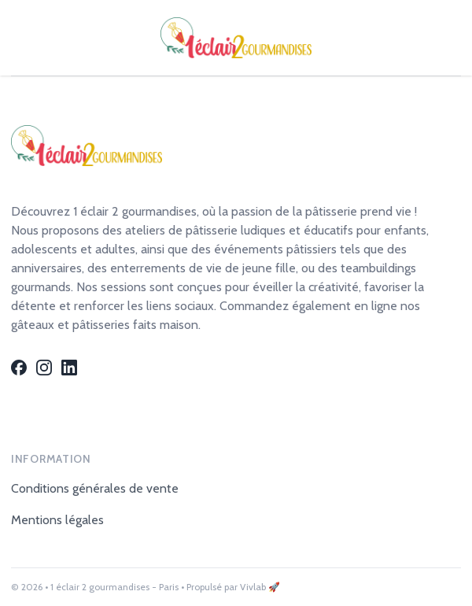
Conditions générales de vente (95, 488)
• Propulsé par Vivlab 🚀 (230, 587)
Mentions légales (57, 519)
